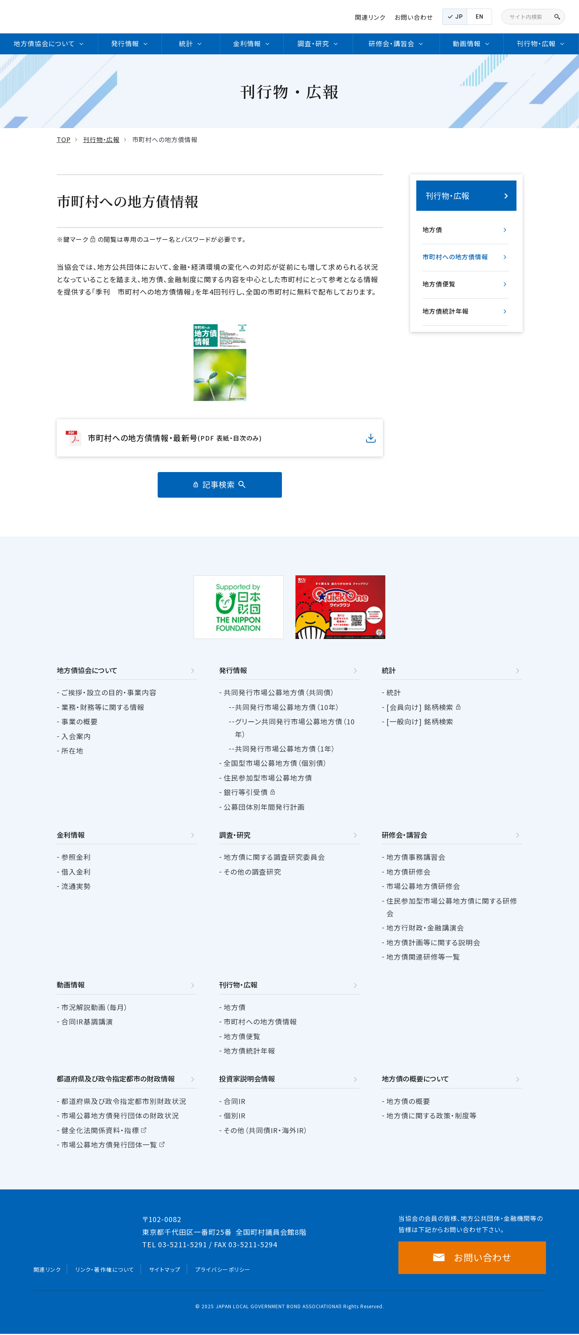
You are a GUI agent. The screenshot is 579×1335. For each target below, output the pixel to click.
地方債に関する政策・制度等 (431, 1115)
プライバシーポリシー (223, 1270)
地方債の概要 (408, 1101)
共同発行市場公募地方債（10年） (287, 707)
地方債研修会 (408, 871)
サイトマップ (165, 1270)
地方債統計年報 (446, 311)
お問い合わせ (414, 17)
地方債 (432, 229)
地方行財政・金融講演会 (425, 927)
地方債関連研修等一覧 (423, 956)
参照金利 (76, 857)
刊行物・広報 (101, 139)
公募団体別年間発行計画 (264, 807)
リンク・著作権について (105, 1270)
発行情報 (233, 670)
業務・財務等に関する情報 (102, 707)
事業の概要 (79, 721)
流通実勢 (76, 886)
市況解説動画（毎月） (94, 1007)
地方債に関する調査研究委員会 (274, 857)
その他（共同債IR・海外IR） (266, 1130)
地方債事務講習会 (415, 857)
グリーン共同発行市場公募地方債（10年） (295, 727)
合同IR (235, 1101)
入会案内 (76, 736)
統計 (393, 692)
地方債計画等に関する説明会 (433, 942)
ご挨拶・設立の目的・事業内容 (108, 692)
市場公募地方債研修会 (423, 886)
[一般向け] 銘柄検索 (420, 721)
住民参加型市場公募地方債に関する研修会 (451, 907)
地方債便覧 (439, 283)
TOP (64, 139)
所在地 (72, 750)
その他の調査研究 (252, 871)
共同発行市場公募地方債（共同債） (279, 692)
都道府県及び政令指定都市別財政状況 (123, 1101)
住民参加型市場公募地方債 (268, 778)
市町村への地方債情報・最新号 (175, 437)
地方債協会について (87, 670)
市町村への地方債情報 (455, 256)
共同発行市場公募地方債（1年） (285, 748)
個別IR (235, 1115)
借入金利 (76, 871)
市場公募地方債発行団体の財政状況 (120, 1115)
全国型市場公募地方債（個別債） (275, 763)
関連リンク (370, 17)
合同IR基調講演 (87, 1021)
